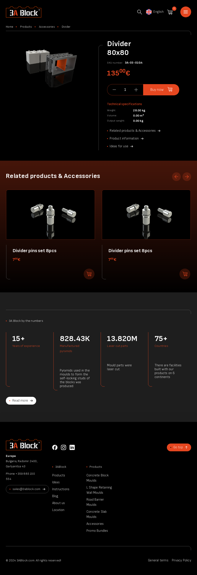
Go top (178, 447)
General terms (158, 560)
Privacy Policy (181, 560)
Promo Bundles (97, 531)
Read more (20, 401)
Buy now (157, 90)
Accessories (47, 27)
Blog (55, 496)
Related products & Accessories (133, 131)
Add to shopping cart (89, 274)
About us (58, 503)
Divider (66, 27)
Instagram (63, 447)
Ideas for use (119, 146)
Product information (124, 138)
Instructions (60, 489)
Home (185, 11)
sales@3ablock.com (26, 489)
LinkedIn (72, 447)
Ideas (56, 482)
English (154, 11)
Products (26, 27)
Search (139, 12)
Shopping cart (170, 12)
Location (58, 510)
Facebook (54, 447)
